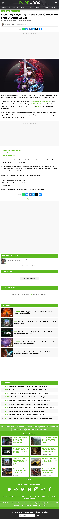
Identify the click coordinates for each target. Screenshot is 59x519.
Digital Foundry (39, 503)
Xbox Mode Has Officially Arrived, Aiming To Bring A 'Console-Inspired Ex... (29, 418)
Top (2, 426)
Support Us (29, 426)
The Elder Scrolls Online (38, 104)
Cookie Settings (31, 429)
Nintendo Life (9, 503)
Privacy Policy (44, 426)
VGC (23, 505)
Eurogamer (17, 505)
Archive (22, 429)
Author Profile (26, 265)
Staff (12, 426)
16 (10, 346)
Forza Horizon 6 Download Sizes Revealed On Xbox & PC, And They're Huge (29, 390)
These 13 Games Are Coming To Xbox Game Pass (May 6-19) (25, 414)
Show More (29, 479)
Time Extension (28, 503)
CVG (40, 505)
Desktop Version (42, 429)
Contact (36, 426)
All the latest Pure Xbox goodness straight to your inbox (30, 512)
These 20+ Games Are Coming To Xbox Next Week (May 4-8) (26, 397)
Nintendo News (49, 503)
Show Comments (29, 278)
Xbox (8, 11)
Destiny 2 (39, 106)
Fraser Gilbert (10, 24)
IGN (57, 503)
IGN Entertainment (26, 497)
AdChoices (45, 497)
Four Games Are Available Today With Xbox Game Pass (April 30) (26, 386)
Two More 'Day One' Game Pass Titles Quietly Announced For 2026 (26, 404)
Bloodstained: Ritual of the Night (41, 101)
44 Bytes (39, 497)
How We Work (20, 426)
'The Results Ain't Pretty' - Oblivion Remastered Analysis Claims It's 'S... (27, 393)
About (8, 426)
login (31, 295)
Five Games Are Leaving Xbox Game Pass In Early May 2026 (24, 411)
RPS (44, 505)
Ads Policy (15, 429)
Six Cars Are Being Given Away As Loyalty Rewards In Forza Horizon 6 (27, 400)
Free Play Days (15, 11)
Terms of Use (54, 426)
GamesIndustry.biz (31, 505)
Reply (34, 265)
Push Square (18, 503)
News (3, 11)
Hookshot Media (11, 497)
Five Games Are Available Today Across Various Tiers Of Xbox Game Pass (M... (30, 407)
